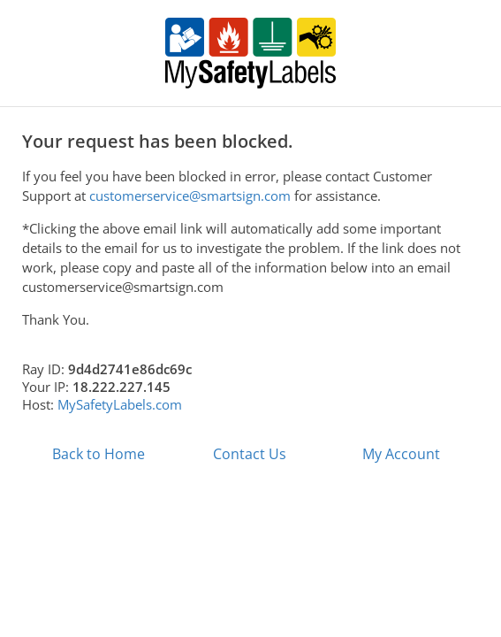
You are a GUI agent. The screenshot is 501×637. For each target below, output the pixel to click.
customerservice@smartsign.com (190, 195)
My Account (401, 454)
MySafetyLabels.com (119, 404)
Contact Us (249, 454)
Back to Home (98, 454)
